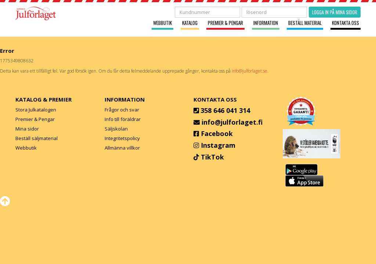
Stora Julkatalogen (35, 109)
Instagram (218, 145)
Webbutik (162, 22)
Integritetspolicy (122, 138)
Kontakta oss (345, 22)
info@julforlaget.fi (232, 122)
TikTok (212, 157)
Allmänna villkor (122, 147)
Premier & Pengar (225, 22)
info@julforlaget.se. (250, 71)
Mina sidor (27, 128)
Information (265, 22)
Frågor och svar (122, 109)
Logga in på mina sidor (334, 12)
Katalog (190, 22)
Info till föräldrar (123, 119)
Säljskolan (116, 128)
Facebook (217, 133)
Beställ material (305, 22)
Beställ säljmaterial (36, 138)
